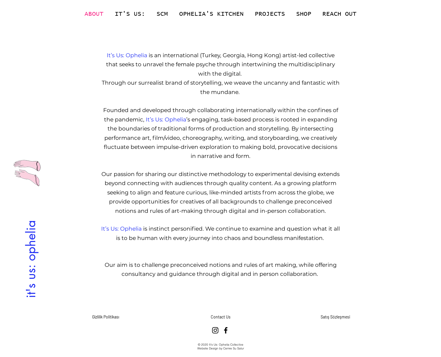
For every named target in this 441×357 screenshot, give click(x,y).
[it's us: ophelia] (30, 259)
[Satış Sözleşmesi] (335, 317)
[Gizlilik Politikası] (106, 317)
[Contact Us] (221, 317)
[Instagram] (215, 330)
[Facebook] (226, 330)
